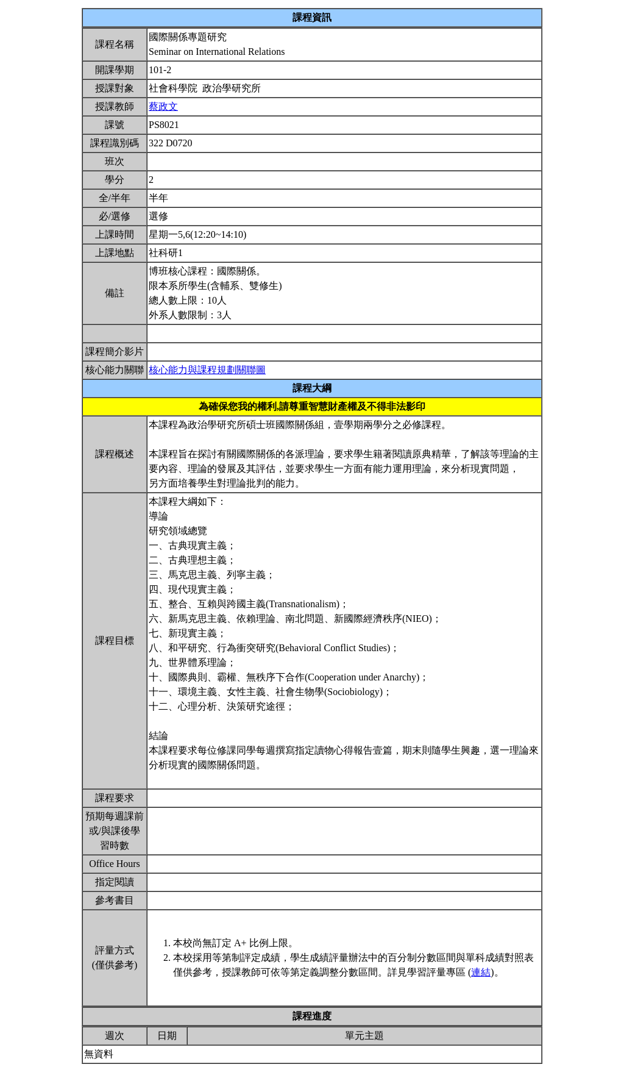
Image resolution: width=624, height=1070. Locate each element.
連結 (481, 972)
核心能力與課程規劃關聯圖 (207, 370)
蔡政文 (163, 106)
